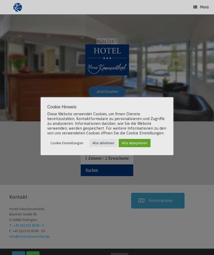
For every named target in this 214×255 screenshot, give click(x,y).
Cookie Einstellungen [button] (66, 143)
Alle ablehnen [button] (103, 143)
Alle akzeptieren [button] (134, 143)
